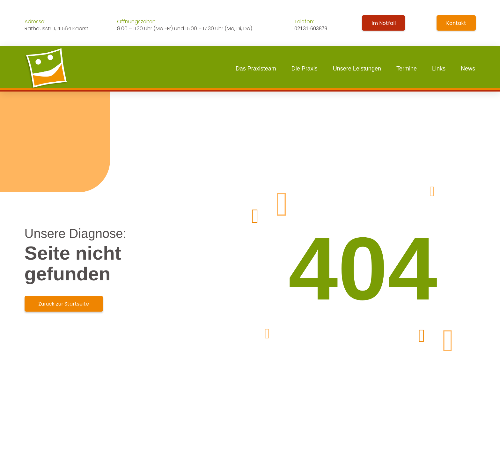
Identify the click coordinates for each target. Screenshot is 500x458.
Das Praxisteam (256, 68)
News (468, 68)
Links (438, 68)
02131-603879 (310, 28)
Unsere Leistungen (357, 68)
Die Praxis (304, 68)
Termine (406, 68)
